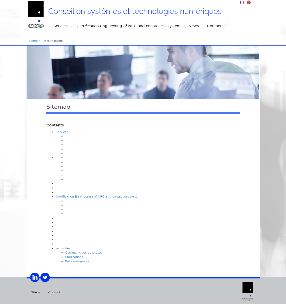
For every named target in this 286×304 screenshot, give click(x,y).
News (194, 26)
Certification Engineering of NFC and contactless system (128, 26)
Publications (74, 256)
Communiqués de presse (83, 252)
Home (33, 40)
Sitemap (37, 292)
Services (61, 26)
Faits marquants (77, 261)
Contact (214, 26)
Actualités (63, 248)
